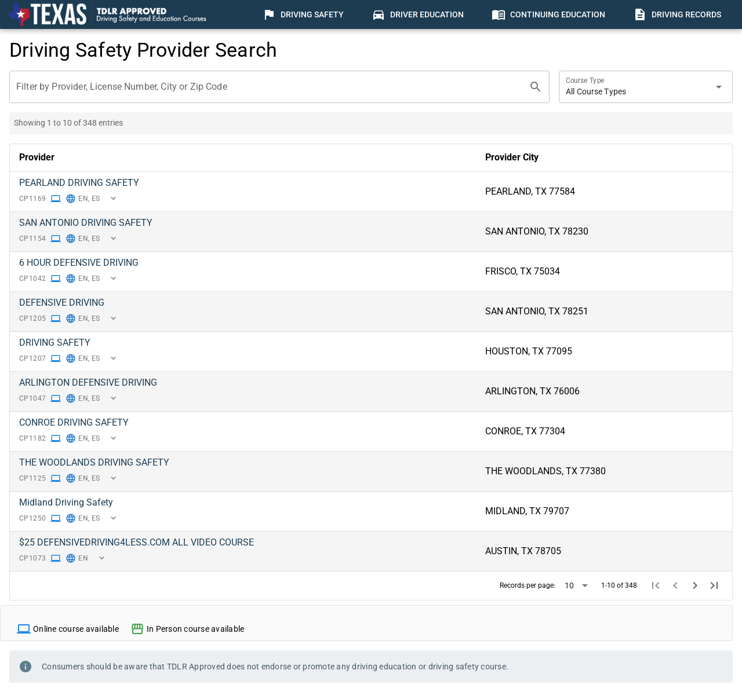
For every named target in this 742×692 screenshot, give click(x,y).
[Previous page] (675, 585)
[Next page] (695, 585)
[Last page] (714, 585)
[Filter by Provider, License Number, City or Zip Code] (269, 87)
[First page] (656, 585)
